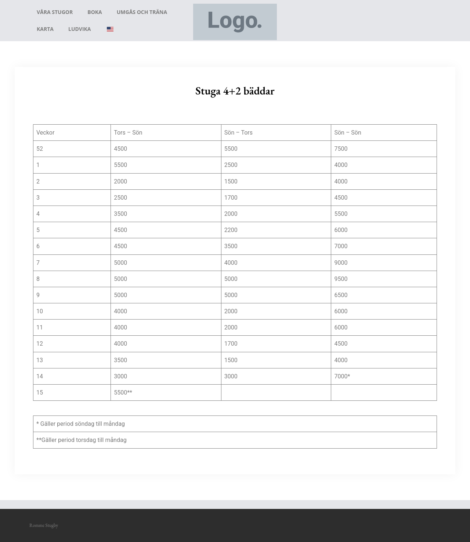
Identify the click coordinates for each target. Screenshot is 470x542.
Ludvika (79, 28)
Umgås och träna (142, 11)
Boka (94, 11)
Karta (45, 28)
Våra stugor (55, 11)
